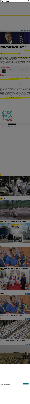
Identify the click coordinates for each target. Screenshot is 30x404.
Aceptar (26, 383)
